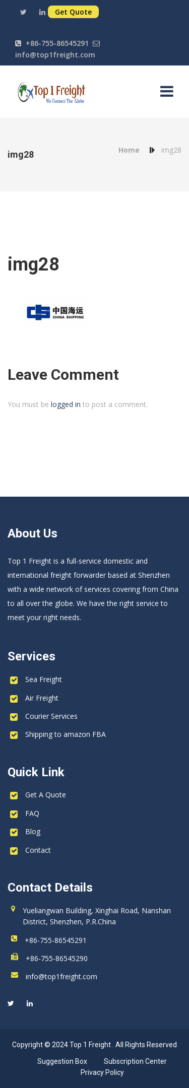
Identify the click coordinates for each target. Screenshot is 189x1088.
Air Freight (41, 698)
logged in (66, 404)
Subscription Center (135, 1061)
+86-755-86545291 (57, 43)
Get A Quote (45, 794)
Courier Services (51, 716)
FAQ (32, 813)
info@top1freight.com (55, 54)
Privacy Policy (102, 1072)
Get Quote (73, 12)
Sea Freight (43, 679)
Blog (32, 831)
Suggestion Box (62, 1061)
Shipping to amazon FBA (65, 734)
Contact (38, 850)
